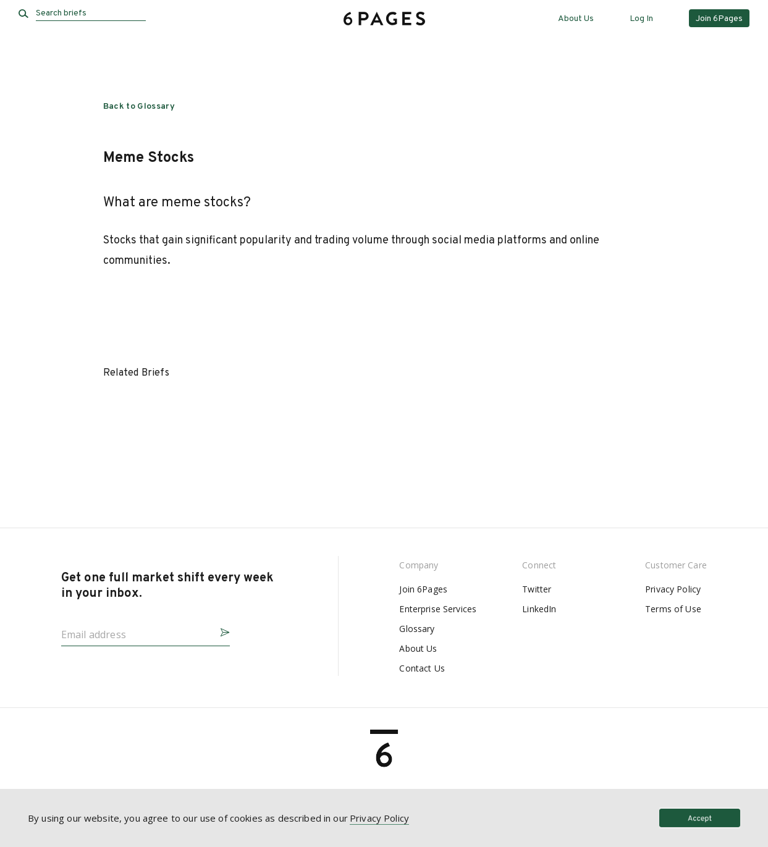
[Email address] (135, 631)
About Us (576, 19)
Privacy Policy (673, 589)
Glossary (416, 628)
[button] (220, 630)
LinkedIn (539, 609)
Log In (641, 19)
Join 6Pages (423, 589)
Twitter (536, 589)
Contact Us (421, 668)
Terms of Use (673, 609)
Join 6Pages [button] (719, 19)
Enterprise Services (437, 609)
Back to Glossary (139, 106)
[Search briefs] (91, 13)
